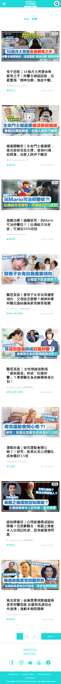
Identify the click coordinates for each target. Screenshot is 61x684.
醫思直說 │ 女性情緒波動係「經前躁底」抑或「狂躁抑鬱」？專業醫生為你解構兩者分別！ (30, 375)
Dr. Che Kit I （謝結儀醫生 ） (20, 308)
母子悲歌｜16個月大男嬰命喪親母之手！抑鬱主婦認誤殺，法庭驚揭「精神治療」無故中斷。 (30, 76)
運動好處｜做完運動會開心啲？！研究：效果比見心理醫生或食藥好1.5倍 (30, 452)
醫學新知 (11, 545)
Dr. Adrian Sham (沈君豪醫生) (20, 387)
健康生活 (11, 90)
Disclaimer (31, 677)
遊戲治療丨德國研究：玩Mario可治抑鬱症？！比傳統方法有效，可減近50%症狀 (30, 224)
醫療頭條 (11, 239)
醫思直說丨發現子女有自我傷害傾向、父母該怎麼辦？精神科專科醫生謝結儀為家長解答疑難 (30, 299)
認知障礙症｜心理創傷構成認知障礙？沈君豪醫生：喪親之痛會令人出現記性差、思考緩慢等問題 (30, 528)
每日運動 (11, 466)
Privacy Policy (44, 674)
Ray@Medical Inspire (17, 234)
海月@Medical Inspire (17, 85)
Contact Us (13, 674)
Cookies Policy (28, 674)
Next (50, 636)
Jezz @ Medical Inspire (17, 614)
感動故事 (11, 165)
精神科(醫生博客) (15, 313)
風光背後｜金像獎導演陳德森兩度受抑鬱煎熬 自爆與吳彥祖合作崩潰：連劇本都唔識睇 (30, 604)
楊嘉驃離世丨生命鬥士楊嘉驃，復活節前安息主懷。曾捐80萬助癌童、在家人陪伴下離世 (30, 150)
